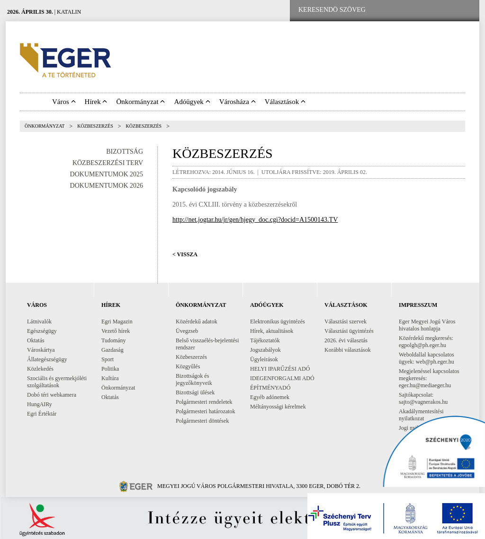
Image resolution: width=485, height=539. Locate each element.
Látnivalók (39, 321)
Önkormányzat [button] (140, 101)
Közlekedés (40, 368)
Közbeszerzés (95, 126)
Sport (107, 359)
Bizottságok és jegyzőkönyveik (194, 379)
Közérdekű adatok (196, 321)
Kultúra (110, 378)
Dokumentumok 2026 (106, 185)
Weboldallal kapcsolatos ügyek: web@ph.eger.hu (426, 358)
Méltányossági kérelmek (278, 406)
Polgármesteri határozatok (205, 411)
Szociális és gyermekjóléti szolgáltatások (57, 382)
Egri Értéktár (41, 413)
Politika (110, 368)
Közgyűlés (188, 366)
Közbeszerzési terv (107, 162)
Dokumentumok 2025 (106, 174)
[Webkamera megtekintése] (435, 10)
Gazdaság (112, 350)
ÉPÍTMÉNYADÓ (270, 387)
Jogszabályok (265, 350)
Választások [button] (285, 101)
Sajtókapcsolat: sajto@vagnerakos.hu (423, 398)
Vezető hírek (115, 331)
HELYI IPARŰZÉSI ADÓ (280, 368)
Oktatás (36, 340)
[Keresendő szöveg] (332, 10)
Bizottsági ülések (195, 392)
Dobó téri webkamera (51, 394)
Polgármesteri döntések (202, 420)
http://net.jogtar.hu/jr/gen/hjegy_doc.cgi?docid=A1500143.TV (255, 219)
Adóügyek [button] (192, 101)
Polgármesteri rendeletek (204, 402)
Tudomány (113, 340)
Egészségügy (42, 331)
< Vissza (185, 254)
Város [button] (64, 101)
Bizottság (124, 151)
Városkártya (41, 350)
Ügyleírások (264, 359)
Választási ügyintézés (349, 331)
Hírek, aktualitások (271, 331)
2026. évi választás (346, 340)
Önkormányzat (44, 126)
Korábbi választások (347, 350)
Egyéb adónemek (269, 397)
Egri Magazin (117, 321)
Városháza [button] (237, 101)
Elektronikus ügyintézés (277, 321)
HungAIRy (39, 404)
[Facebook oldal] (404, 10)
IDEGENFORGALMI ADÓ (282, 378)
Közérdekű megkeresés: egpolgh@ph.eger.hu (426, 341)
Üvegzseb (187, 331)
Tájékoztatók (265, 340)
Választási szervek (345, 321)
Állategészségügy (47, 359)
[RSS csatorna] (464, 10)
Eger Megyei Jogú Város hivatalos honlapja (427, 325)
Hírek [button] (96, 101)
